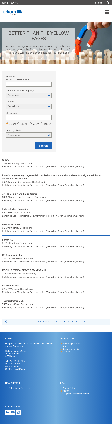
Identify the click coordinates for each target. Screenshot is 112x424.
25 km (24, 123)
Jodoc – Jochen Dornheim (15, 209)
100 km (47, 123)
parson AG (7, 239)
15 (71, 321)
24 (85, 321)
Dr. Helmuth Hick (10, 285)
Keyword (29, 78)
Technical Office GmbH (13, 300)
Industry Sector (14, 130)
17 (79, 321)
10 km (12, 123)
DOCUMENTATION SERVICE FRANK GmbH (24, 270)
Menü (107, 12)
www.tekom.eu (12, 366)
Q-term (5, 160)
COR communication (12, 255)
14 (67, 321)
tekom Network (10, 2)
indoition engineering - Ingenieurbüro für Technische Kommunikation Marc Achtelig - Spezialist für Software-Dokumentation (51, 177)
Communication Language (20, 90)
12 (59, 321)
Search (107, 2)
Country (10, 101)
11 (56, 321)
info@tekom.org (12, 363)
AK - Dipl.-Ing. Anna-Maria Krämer (19, 194)
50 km (35, 123)
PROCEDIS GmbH (11, 224)
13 (63, 321)
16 (75, 321)
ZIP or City (11, 112)
